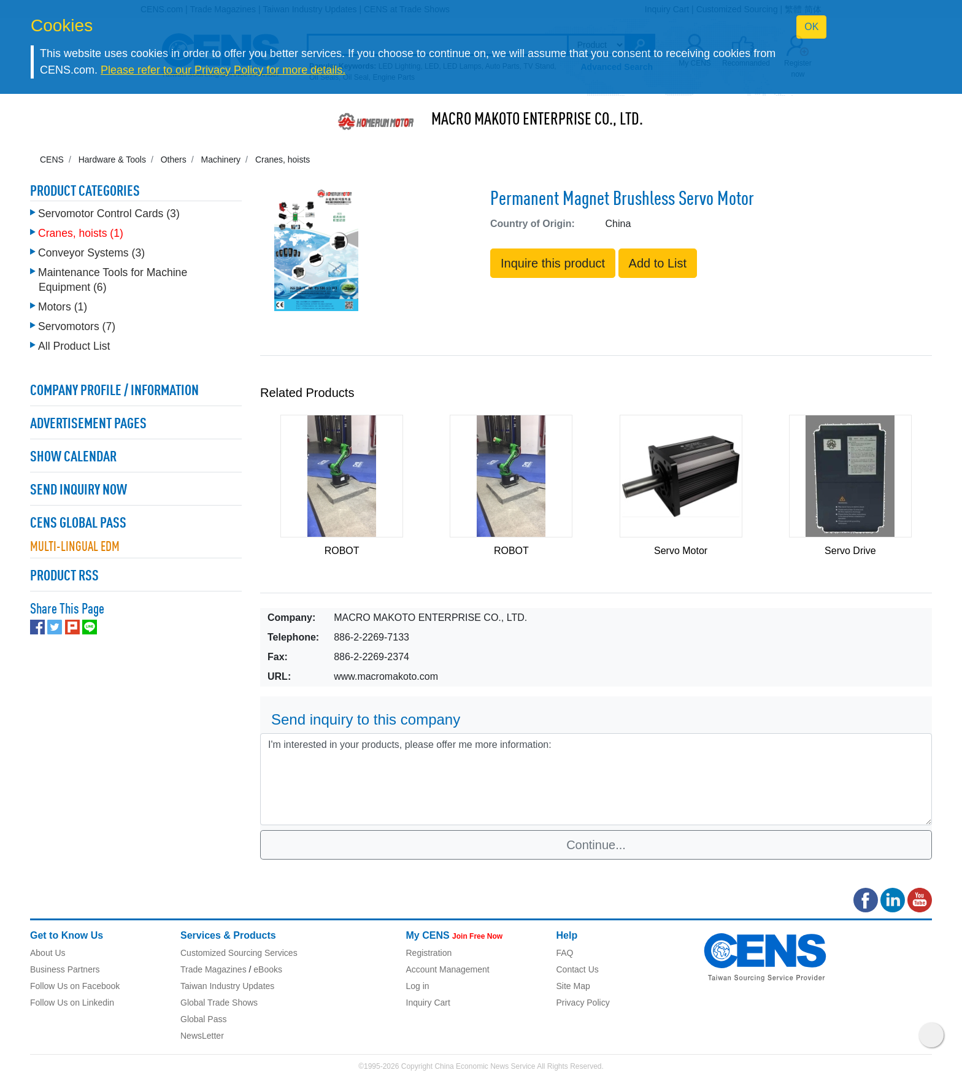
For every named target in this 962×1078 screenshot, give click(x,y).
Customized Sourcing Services (239, 953)
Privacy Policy (583, 1002)
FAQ (565, 953)
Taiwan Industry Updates (227, 986)
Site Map (573, 986)
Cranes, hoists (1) (80, 233)
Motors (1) (62, 307)
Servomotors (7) (76, 326)
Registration (429, 953)
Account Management (448, 969)
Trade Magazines (213, 969)
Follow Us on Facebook (75, 986)
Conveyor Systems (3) (91, 253)
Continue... (596, 845)
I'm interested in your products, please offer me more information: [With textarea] (596, 779)
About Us (48, 953)
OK (811, 26)
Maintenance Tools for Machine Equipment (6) (112, 279)
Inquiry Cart (428, 1002)
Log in (417, 986)
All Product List (74, 346)
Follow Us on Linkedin (72, 1002)
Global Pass (203, 1019)
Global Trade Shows (219, 1002)
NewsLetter (202, 1036)
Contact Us (577, 969)
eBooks (267, 969)
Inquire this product (553, 263)
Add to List (658, 263)
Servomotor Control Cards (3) (109, 213)
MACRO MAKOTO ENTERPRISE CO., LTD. (537, 120)
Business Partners (65, 969)
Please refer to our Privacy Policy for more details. (223, 70)
